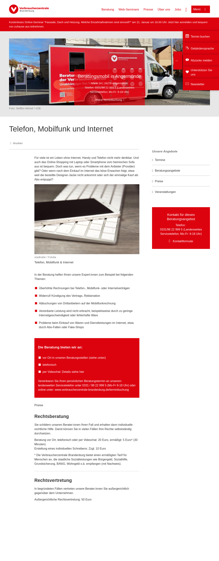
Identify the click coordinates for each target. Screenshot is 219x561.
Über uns (164, 9)
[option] (181, 160)
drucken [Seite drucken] (18, 143)
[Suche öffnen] (186, 9)
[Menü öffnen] (200, 9)
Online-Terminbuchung (108, 99)
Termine (160, 159)
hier (177, 22)
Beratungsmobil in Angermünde (109, 76)
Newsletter (198, 84)
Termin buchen (200, 36)
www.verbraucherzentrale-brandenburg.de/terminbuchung (92, 389)
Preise (159, 181)
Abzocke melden (201, 60)
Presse (148, 9)
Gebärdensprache (202, 48)
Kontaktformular (183, 241)
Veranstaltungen (165, 191)
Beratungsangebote (167, 170)
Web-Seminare (129, 9)
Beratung (108, 9)
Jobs (178, 9)
